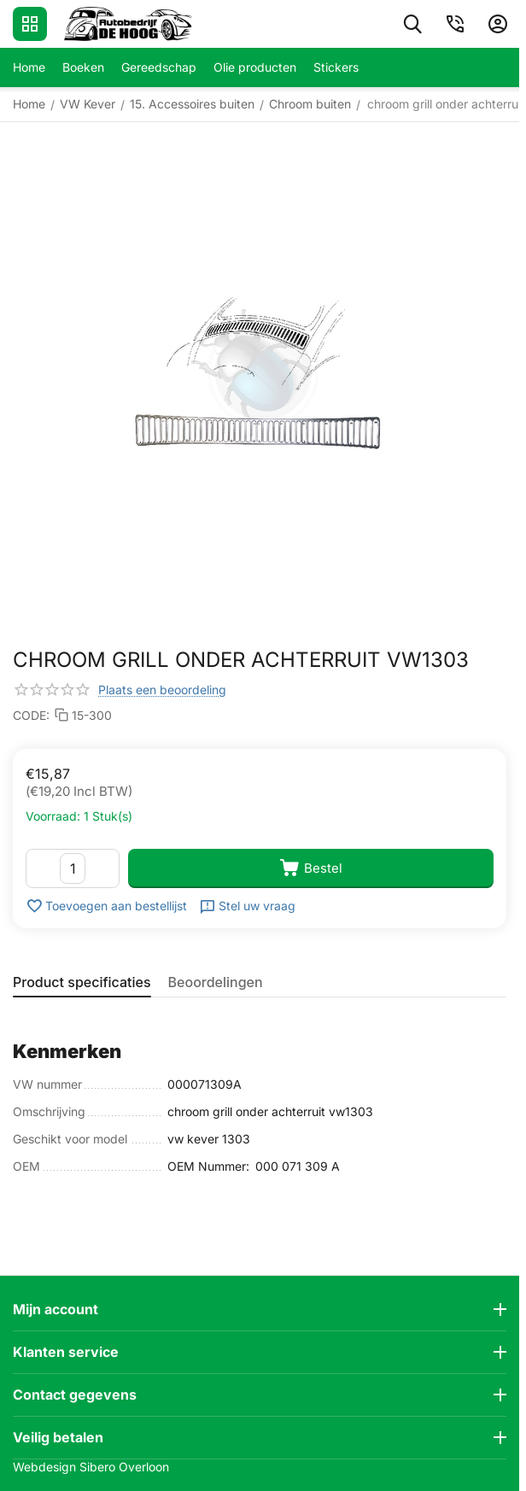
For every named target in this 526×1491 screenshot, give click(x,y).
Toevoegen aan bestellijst (106, 906)
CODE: (31, 715)
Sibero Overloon (124, 1466)
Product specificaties (82, 982)
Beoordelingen (215, 982)
